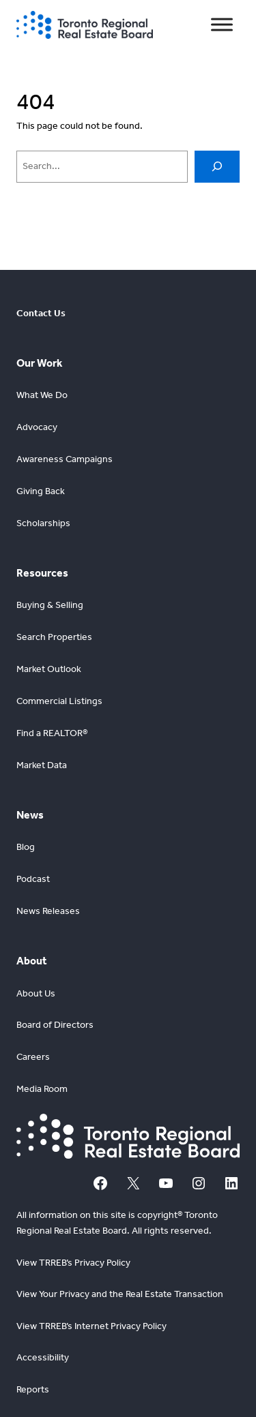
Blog (25, 847)
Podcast (33, 879)
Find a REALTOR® (51, 733)
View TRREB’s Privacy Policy (73, 1262)
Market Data (41, 765)
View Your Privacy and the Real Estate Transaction (119, 1294)
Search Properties (54, 637)
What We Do (42, 395)
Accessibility (42, 1357)
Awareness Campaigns (64, 459)
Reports (32, 1389)
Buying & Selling (49, 605)
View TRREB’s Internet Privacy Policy (91, 1326)
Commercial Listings (59, 701)
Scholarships (43, 523)
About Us (35, 993)
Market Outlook (48, 669)
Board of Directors (55, 1025)
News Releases (48, 911)
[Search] (217, 167)
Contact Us (41, 313)
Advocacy (36, 427)
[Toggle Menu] (222, 24)
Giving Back (40, 491)
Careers (33, 1057)
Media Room (42, 1089)
